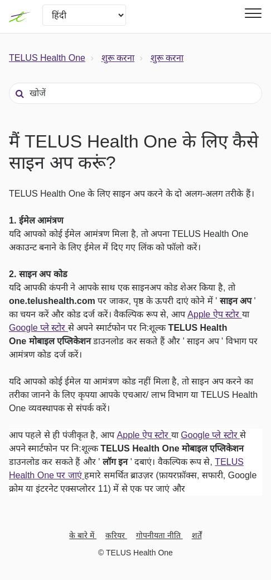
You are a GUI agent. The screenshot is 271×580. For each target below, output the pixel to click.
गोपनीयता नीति (159, 535)
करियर (116, 535)
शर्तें (197, 535)
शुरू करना (117, 58)
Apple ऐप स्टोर (214, 314)
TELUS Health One (47, 58)
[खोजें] (135, 93)
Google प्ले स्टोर (38, 327)
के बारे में (82, 535)
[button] (251, 13)
